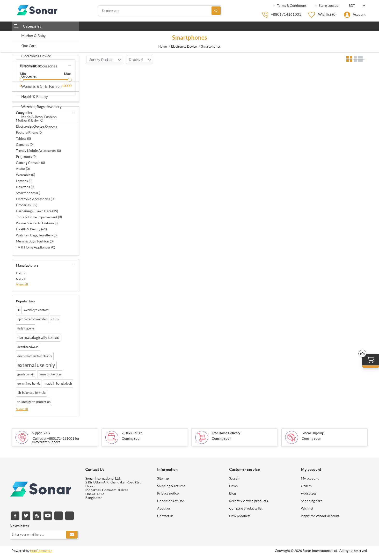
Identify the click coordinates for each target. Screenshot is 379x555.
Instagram (58, 515)
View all (22, 284)
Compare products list (245, 508)
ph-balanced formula (31, 392)
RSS (37, 515)
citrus (55, 319)
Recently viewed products (248, 501)
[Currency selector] (357, 6)
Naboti (21, 279)
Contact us (165, 516)
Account (359, 14)
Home (162, 46)
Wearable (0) (25, 175)
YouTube (48, 515)
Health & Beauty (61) (31, 229)
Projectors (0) (26, 157)
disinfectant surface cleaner (34, 356)
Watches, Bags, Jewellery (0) (37, 235)
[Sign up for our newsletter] (44, 534)
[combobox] (107, 60)
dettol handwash (27, 346)
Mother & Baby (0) (29, 120)
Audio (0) (23, 169)
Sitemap (163, 478)
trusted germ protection (34, 402)
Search (216, 11)
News (233, 486)
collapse (70, 65)
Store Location (327, 5)
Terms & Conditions (289, 5)
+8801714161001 (286, 14)
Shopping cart (311, 501)
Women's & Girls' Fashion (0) (37, 223)
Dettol (21, 273)
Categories (32, 26)
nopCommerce (41, 551)
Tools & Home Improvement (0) (39, 217)
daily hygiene (25, 328)
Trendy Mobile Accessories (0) (38, 151)
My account (310, 478)
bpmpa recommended (32, 319)
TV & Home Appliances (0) (35, 247)
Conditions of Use (170, 501)
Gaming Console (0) (30, 163)
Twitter (26, 515)
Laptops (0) (24, 181)
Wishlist (307, 508)
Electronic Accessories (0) (35, 199)
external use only (36, 365)
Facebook (15, 515)
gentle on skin (26, 374)
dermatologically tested (38, 337)
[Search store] (159, 10)
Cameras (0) (25, 144)
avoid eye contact (36, 310)
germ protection (50, 374)
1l (18, 310)
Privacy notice (168, 493)
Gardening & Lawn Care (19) (37, 211)
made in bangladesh (58, 383)
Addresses (308, 493)
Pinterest (69, 515)
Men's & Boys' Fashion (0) (35, 241)
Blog (232, 493)
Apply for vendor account (320, 516)
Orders (306, 486)
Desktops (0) (25, 187)
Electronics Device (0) (32, 126)
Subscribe (72, 535)
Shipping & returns (171, 486)
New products (239, 516)
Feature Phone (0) (29, 132)
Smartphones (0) (28, 193)
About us (164, 508)
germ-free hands (28, 383)
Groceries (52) (26, 205)
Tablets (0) (23, 138)
